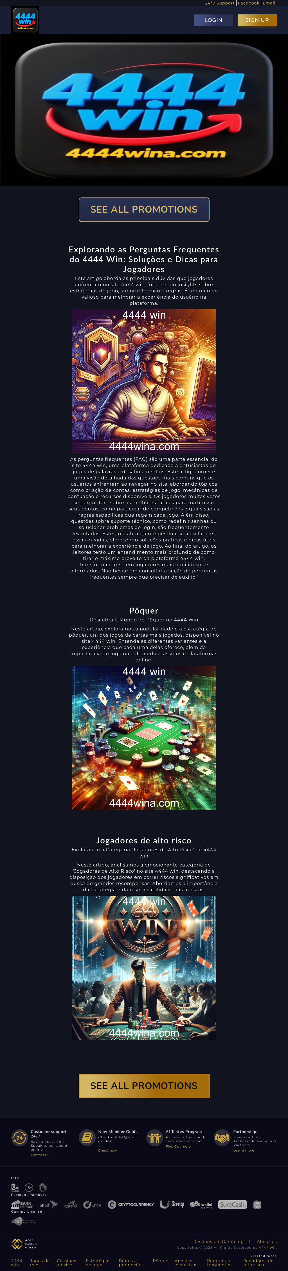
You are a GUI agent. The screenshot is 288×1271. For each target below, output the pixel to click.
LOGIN (213, 20)
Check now (107, 1150)
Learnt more (243, 1150)
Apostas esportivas (186, 1262)
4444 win (268, 1247)
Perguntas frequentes (219, 1262)
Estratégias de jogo (98, 1262)
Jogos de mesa (40, 1262)
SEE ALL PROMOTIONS (144, 209)
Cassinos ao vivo (66, 1262)
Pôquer (161, 1260)
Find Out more (178, 1146)
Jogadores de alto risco (259, 1262)
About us (267, 1241)
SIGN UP (257, 20)
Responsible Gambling (219, 1241)
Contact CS (40, 1155)
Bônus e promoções (131, 1262)
